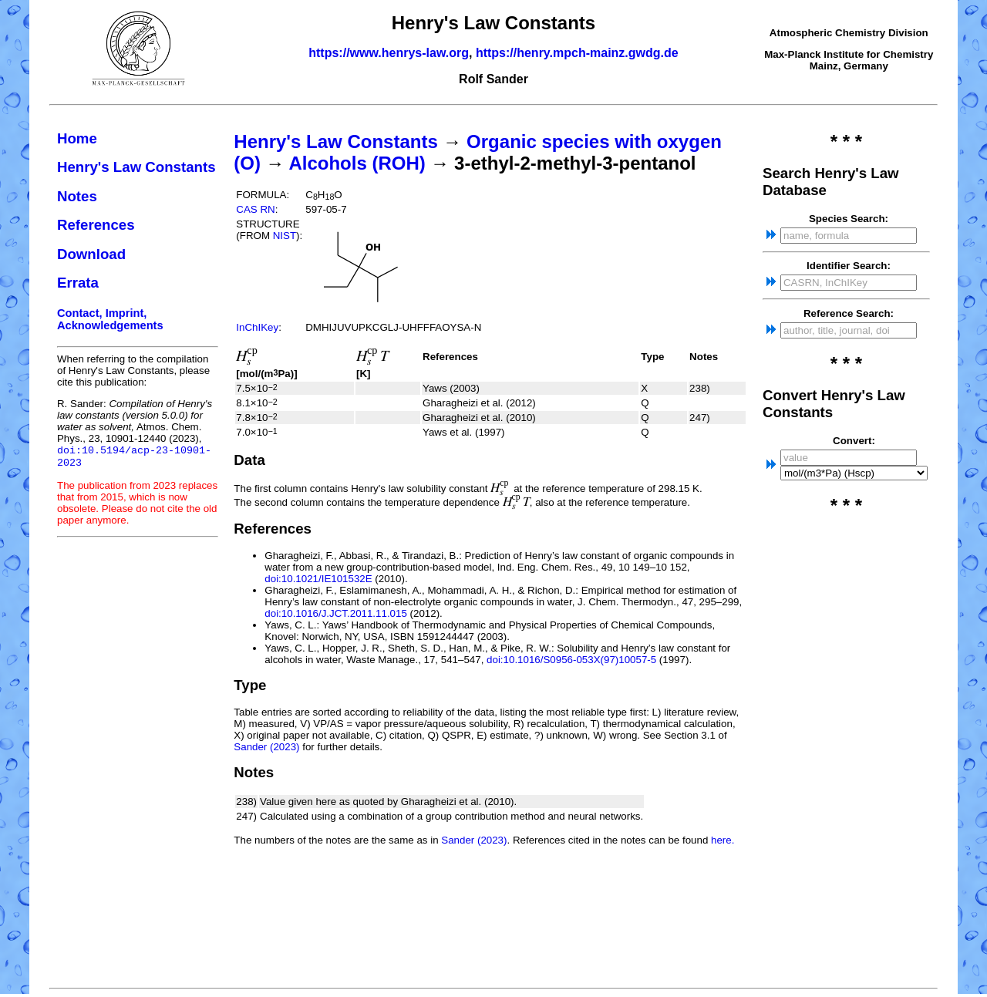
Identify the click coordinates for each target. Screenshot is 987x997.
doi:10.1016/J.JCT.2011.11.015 (335, 613)
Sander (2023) (266, 747)
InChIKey (257, 327)
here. (722, 840)
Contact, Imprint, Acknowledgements (110, 319)
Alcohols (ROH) (356, 163)
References (96, 225)
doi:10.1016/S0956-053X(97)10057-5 (571, 659)
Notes (77, 196)
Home (77, 138)
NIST (284, 235)
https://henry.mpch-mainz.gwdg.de (577, 52)
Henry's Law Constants (136, 167)
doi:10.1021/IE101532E (318, 578)
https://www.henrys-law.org (388, 52)
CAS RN (255, 209)
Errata (78, 283)
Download (91, 254)
